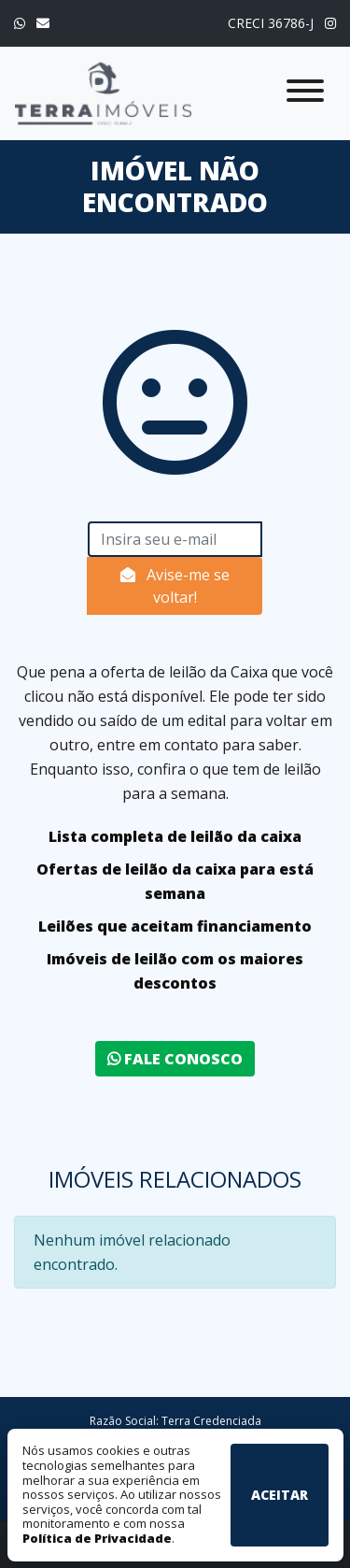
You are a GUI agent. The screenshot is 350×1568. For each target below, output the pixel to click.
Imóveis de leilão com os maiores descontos (175, 970)
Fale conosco (175, 1058)
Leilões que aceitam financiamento (175, 926)
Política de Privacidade (97, 1538)
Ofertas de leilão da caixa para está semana (175, 881)
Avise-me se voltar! (175, 585)
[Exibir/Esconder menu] (305, 94)
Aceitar (279, 1495)
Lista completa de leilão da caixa (175, 836)
